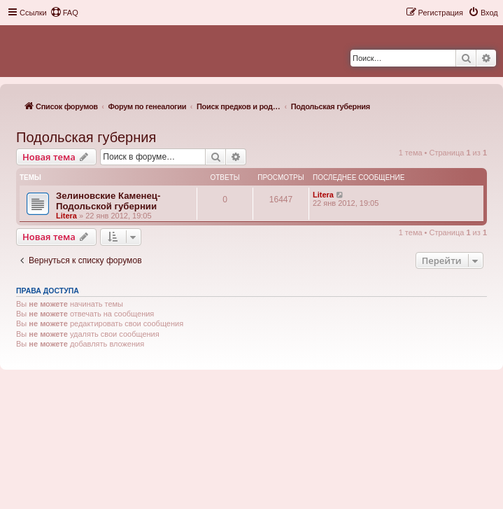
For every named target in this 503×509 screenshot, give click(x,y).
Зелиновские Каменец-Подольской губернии (108, 200)
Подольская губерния (86, 137)
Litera (66, 215)
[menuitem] (64, 12)
